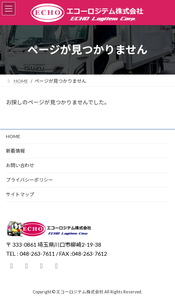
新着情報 (15, 151)
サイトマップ (20, 194)
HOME (13, 136)
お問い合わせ (20, 165)
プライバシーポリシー (29, 180)
